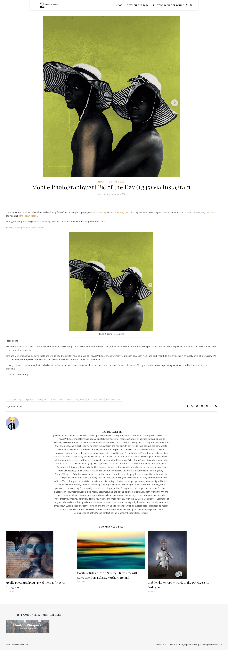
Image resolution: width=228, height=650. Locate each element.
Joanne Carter (56, 399)
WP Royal (24, 644)
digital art (29, 399)
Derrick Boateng (14, 399)
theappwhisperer (113, 399)
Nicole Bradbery (95, 399)
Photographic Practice (168, 5)
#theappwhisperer (28, 215)
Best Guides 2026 (138, 5)
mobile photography (75, 399)
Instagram (123, 212)
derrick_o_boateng (41, 221)
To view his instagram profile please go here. (26, 227)
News (119, 5)
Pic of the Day (115, 182)
